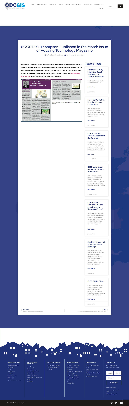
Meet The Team (41, 4)
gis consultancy (73, 362)
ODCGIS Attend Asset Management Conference (96, 135)
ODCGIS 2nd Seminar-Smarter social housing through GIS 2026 (95, 205)
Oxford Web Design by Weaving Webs (16, 402)
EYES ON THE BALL (96, 281)
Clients (61, 4)
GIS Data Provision (53, 362)
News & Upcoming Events (73, 4)
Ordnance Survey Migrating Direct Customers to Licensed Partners (96, 73)
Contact (102, 8)
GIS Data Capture (14, 362)
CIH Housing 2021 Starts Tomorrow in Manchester (96, 169)
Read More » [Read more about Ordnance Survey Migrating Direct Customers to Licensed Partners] (91, 87)
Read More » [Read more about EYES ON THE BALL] (91, 299)
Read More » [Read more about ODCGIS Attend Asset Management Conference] (91, 154)
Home (32, 4)
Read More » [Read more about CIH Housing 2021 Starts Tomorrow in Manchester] (91, 189)
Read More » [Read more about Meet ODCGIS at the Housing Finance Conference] (91, 120)
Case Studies (87, 4)
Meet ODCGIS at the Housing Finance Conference (96, 102)
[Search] (120, 6)
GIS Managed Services (32, 362)
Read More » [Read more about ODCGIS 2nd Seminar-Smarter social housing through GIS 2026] (91, 229)
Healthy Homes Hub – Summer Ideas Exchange (97, 244)
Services (52, 4)
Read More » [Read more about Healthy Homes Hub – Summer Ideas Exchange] (91, 268)
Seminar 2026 (99, 4)
